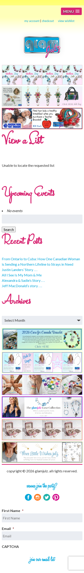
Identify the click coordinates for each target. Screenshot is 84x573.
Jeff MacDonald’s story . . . (22, 286)
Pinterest (55, 497)
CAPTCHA (10, 546)
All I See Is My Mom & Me (22, 275)
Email (8, 528)
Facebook (28, 497)
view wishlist (66, 21)
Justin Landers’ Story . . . (19, 269)
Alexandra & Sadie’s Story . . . (23, 280)
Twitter (46, 497)
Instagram (37, 497)
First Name (13, 510)
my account (31, 21)
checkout (48, 21)
